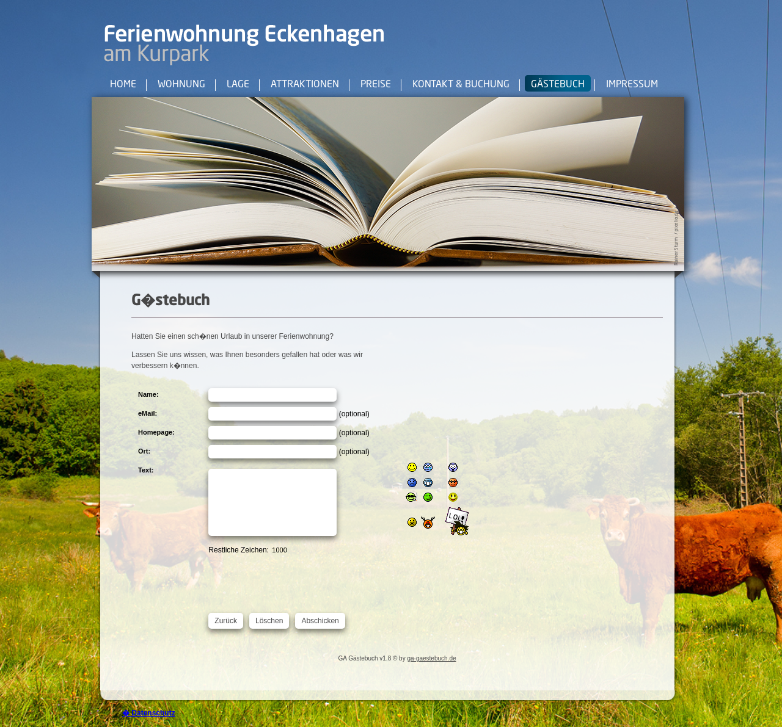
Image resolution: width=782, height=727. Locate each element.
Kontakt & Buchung (461, 85)
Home (123, 85)
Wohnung (181, 85)
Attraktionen (305, 85)
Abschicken (319, 621)
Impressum (632, 85)
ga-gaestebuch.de (431, 658)
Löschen (269, 621)
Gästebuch (558, 85)
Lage (238, 85)
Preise (375, 85)
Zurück (225, 621)
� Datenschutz (148, 713)
